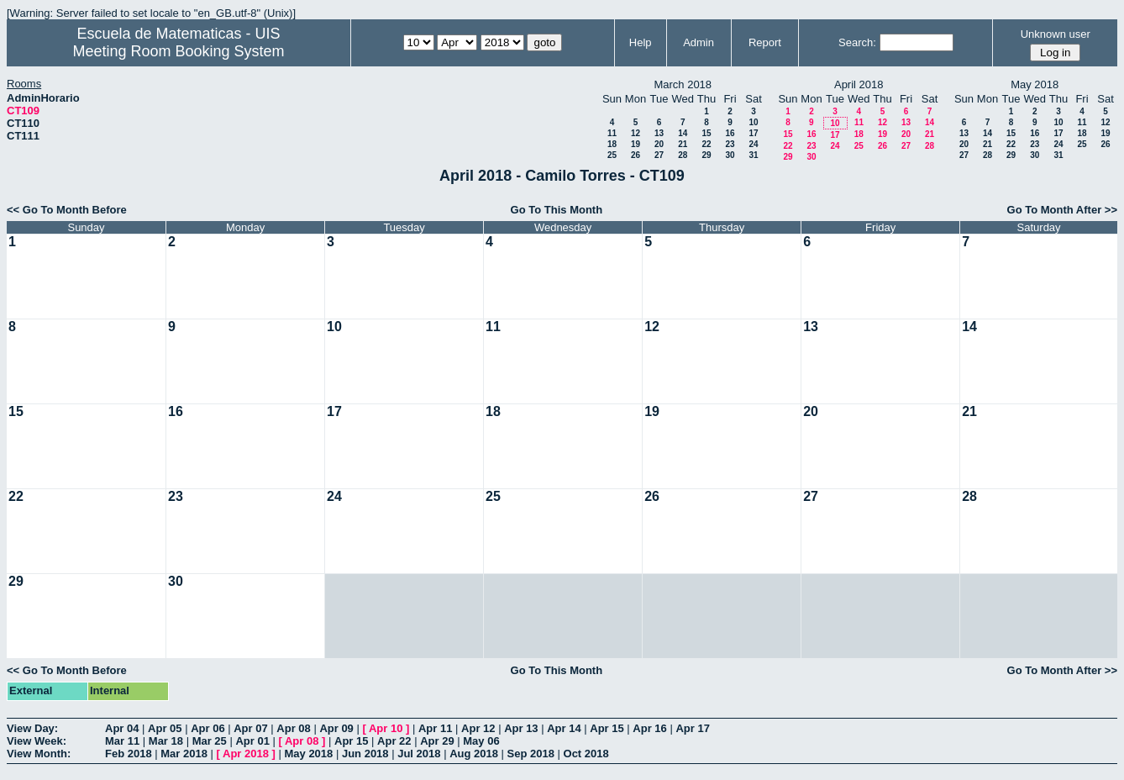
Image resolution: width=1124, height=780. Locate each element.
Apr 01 (252, 741)
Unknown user (1055, 34)
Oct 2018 (586, 753)
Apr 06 (207, 728)
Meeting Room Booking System (178, 51)
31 (753, 155)
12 (635, 133)
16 (729, 133)
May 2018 (308, 753)
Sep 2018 (530, 753)
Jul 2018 (418, 753)
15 (706, 133)
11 (612, 133)
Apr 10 (385, 728)
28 (682, 155)
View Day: (32, 728)
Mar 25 (209, 741)
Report (764, 42)
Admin (698, 42)
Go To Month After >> (1062, 209)
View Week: (36, 741)
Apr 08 (293, 728)
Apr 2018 (246, 753)
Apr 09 (336, 728)
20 (659, 144)
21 (682, 144)
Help (640, 42)
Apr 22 (394, 741)
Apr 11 (435, 728)
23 (729, 144)
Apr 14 (563, 728)
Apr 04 (122, 728)
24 (753, 144)
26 (635, 155)
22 (706, 144)
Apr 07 (250, 728)
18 (612, 144)
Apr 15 (606, 728)
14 (682, 133)
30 (729, 155)
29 (706, 155)
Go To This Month (557, 209)
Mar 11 (122, 741)
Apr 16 (649, 728)
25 (612, 155)
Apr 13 (521, 728)
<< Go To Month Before (67, 209)
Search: (857, 42)
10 (753, 122)
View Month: (39, 753)
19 (635, 144)
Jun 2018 (365, 753)
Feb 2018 (128, 753)
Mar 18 (166, 741)
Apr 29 (437, 741)
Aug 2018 (473, 753)
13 (659, 133)
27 (659, 155)
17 (753, 133)
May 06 (481, 741)
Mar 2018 (183, 753)
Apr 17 (692, 728)
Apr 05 (164, 728)
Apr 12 (478, 728)
